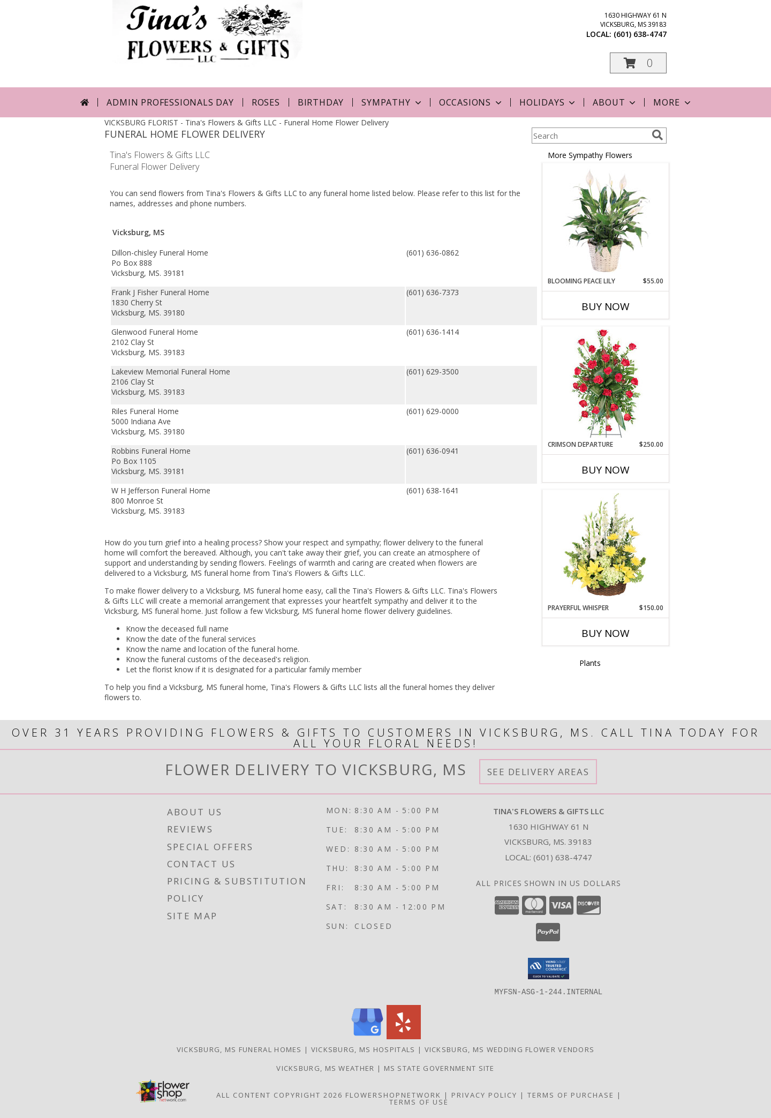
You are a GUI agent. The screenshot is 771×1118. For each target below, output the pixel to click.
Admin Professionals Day (170, 102)
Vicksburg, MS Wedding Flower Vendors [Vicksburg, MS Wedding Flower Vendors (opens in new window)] (510, 1049)
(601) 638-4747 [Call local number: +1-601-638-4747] (640, 34)
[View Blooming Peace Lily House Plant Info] (606, 220)
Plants (590, 663)
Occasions (471, 102)
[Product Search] (589, 135)
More (672, 102)
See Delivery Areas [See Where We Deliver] (538, 772)
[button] (638, 62)
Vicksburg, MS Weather (325, 1067)
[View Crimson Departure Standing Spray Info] (606, 383)
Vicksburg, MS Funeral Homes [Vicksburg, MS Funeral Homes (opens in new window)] (239, 1049)
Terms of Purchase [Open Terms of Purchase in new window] (570, 1094)
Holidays (548, 102)
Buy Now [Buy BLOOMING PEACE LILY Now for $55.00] (605, 306)
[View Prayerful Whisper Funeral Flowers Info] (606, 547)
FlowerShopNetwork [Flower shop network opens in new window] (393, 1094)
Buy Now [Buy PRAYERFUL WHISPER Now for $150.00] (605, 633)
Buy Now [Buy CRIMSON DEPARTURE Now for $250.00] (605, 470)
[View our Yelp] (404, 1036)
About (615, 102)
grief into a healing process (212, 542)
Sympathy (392, 102)
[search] (657, 135)
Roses (266, 102)
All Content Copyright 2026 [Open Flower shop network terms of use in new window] (279, 1094)
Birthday (321, 102)
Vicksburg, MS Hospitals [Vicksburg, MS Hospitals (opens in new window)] (363, 1049)
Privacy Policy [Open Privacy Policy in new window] (484, 1094)
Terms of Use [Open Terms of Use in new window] (419, 1101)
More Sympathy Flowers (590, 155)
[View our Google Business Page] (367, 1036)
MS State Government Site (439, 1067)
